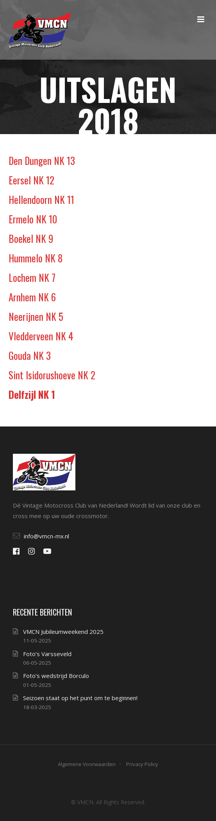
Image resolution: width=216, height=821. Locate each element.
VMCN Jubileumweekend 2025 (63, 631)
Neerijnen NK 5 (36, 316)
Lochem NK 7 (32, 277)
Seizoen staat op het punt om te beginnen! (80, 698)
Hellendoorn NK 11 (41, 199)
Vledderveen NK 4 (41, 336)
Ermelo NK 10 (33, 219)
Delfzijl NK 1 (32, 394)
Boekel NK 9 (31, 238)
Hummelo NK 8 (35, 258)
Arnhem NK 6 (32, 297)
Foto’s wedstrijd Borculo (56, 675)
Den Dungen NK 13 (42, 160)
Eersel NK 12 (31, 180)
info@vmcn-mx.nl (46, 536)
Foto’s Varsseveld (47, 654)
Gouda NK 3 (30, 355)
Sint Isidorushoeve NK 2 (52, 375)
